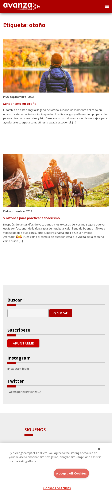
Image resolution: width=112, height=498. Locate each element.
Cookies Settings (57, 488)
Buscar (61, 313)
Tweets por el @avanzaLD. (24, 392)
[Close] (99, 449)
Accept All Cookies (71, 473)
